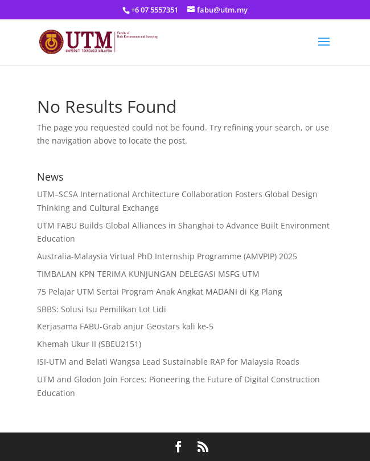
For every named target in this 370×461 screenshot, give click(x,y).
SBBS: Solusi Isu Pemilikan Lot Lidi (101, 309)
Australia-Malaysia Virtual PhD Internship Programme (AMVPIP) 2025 (167, 256)
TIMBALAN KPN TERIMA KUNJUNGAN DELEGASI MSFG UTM (148, 273)
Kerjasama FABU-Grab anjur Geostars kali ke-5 (125, 326)
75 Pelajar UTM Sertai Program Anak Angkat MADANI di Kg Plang (159, 291)
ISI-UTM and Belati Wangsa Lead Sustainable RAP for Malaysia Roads (168, 361)
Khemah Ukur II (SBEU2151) (89, 343)
